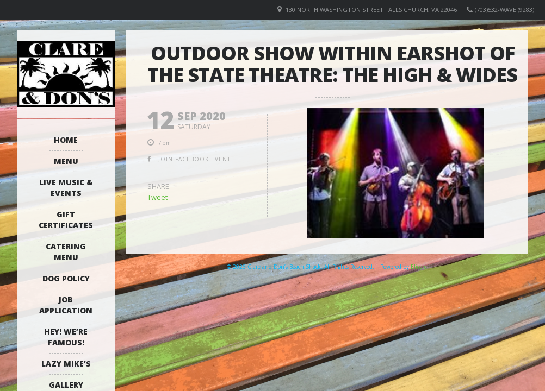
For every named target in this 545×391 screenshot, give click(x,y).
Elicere (419, 266)
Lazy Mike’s (66, 363)
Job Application (65, 305)
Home (66, 140)
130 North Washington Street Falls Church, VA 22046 (371, 9)
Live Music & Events (66, 187)
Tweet (157, 197)
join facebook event (194, 159)
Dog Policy (66, 278)
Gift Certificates (66, 219)
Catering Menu (66, 251)
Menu (66, 161)
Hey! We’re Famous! (66, 337)
